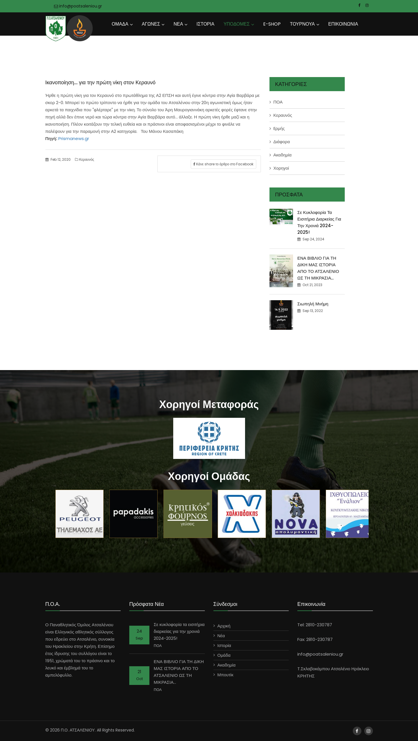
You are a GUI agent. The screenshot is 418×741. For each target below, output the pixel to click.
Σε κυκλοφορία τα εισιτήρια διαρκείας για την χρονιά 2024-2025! (179, 631)
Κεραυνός (84, 159)
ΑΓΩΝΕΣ (151, 24)
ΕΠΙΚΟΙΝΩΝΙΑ (343, 24)
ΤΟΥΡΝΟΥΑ (302, 24)
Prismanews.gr (73, 138)
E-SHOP (272, 24)
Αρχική (224, 626)
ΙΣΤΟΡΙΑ (205, 24)
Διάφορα (281, 142)
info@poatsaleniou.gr (78, 6)
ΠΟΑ (278, 102)
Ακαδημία (282, 155)
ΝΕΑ (178, 24)
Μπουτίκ (225, 675)
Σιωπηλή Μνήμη (312, 304)
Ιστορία (224, 645)
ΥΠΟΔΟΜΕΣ (237, 24)
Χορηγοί (281, 168)
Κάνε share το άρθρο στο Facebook (223, 164)
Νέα (221, 636)
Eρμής (279, 128)
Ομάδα (224, 655)
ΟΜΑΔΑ (120, 24)
